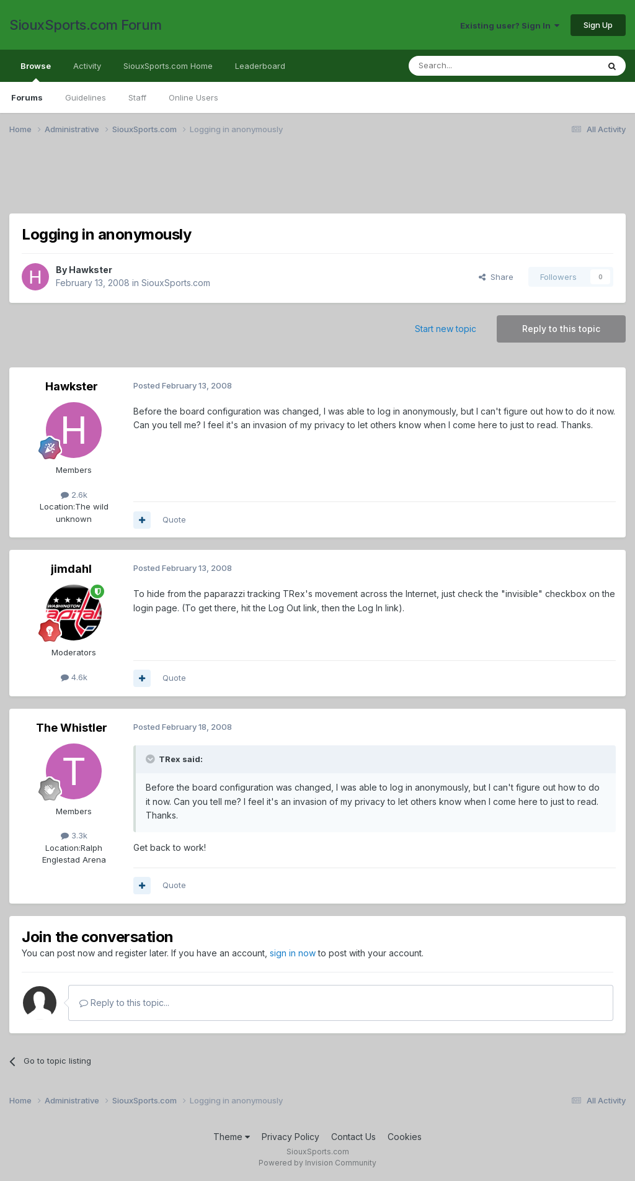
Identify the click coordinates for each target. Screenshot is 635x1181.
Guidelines (85, 97)
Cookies (405, 1136)
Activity (87, 66)
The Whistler (71, 727)
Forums (27, 97)
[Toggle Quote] (151, 759)
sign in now (293, 953)
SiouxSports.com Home (168, 66)
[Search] (472, 66)
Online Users (193, 97)
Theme (231, 1136)
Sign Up (598, 25)
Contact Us (353, 1136)
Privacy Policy (290, 1136)
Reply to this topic (561, 328)
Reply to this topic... (124, 1002)
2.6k (74, 495)
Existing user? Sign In (509, 25)
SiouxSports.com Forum (85, 25)
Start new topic (445, 328)
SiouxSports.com (175, 282)
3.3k (74, 835)
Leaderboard (260, 66)
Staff (137, 97)
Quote (174, 519)
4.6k (74, 677)
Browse (35, 71)
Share (496, 277)
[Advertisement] (317, 182)
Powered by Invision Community (317, 1162)
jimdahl (71, 568)
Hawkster (90, 269)
